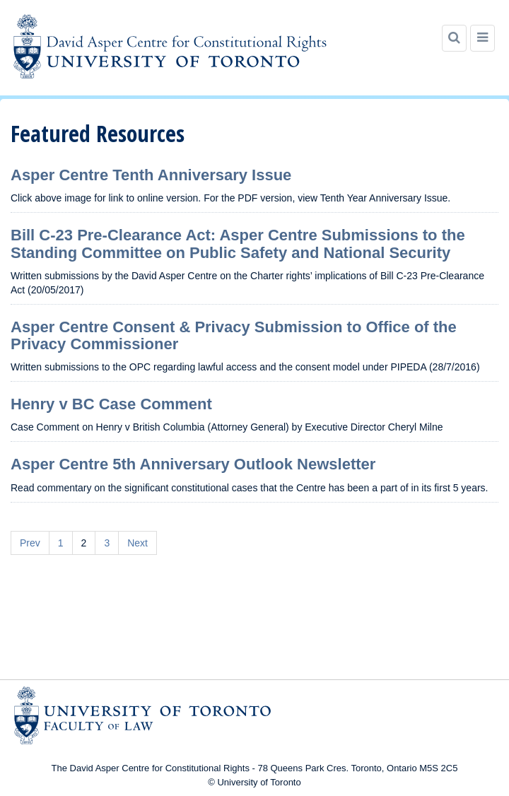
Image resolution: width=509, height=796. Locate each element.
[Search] (454, 38)
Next (137, 543)
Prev (30, 543)
